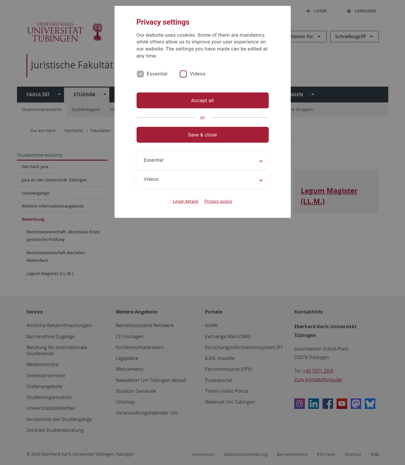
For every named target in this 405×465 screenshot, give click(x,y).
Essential (157, 74)
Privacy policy (218, 201)
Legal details (186, 201)
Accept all (202, 100)
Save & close (202, 135)
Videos (198, 74)
